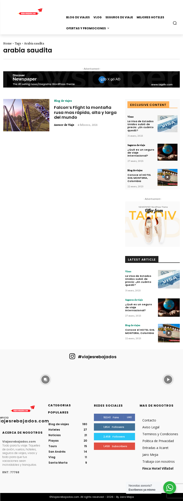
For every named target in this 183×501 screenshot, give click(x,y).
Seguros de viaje (136, 145)
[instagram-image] (15, 379)
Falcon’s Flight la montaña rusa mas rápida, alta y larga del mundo (85, 112)
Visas (130, 116)
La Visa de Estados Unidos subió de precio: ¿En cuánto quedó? (140, 125)
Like (129, 417)
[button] (175, 23)
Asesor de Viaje (64, 125)
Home (7, 43)
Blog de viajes (63, 100)
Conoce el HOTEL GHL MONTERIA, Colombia (139, 178)
